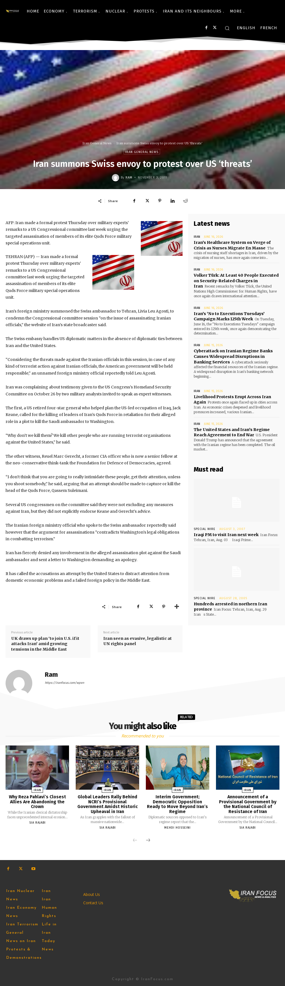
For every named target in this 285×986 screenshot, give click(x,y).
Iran (197, 236)
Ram (129, 177)
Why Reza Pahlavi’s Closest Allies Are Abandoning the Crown (37, 801)
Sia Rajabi (37, 822)
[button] (227, 28)
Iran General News (97, 143)
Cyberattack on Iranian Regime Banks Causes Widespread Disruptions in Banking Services (233, 356)
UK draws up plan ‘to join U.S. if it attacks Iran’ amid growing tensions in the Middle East (45, 644)
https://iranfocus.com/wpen (64, 683)
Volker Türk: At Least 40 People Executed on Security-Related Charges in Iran (236, 281)
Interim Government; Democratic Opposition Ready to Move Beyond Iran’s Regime (177, 804)
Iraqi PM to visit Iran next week (226, 534)
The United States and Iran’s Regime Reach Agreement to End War (232, 432)
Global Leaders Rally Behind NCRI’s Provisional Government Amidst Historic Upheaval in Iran (107, 804)
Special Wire (204, 528)
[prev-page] (135, 840)
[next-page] (148, 840)
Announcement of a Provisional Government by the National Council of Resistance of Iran (247, 804)
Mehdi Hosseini (177, 827)
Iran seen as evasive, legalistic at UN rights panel (137, 641)
